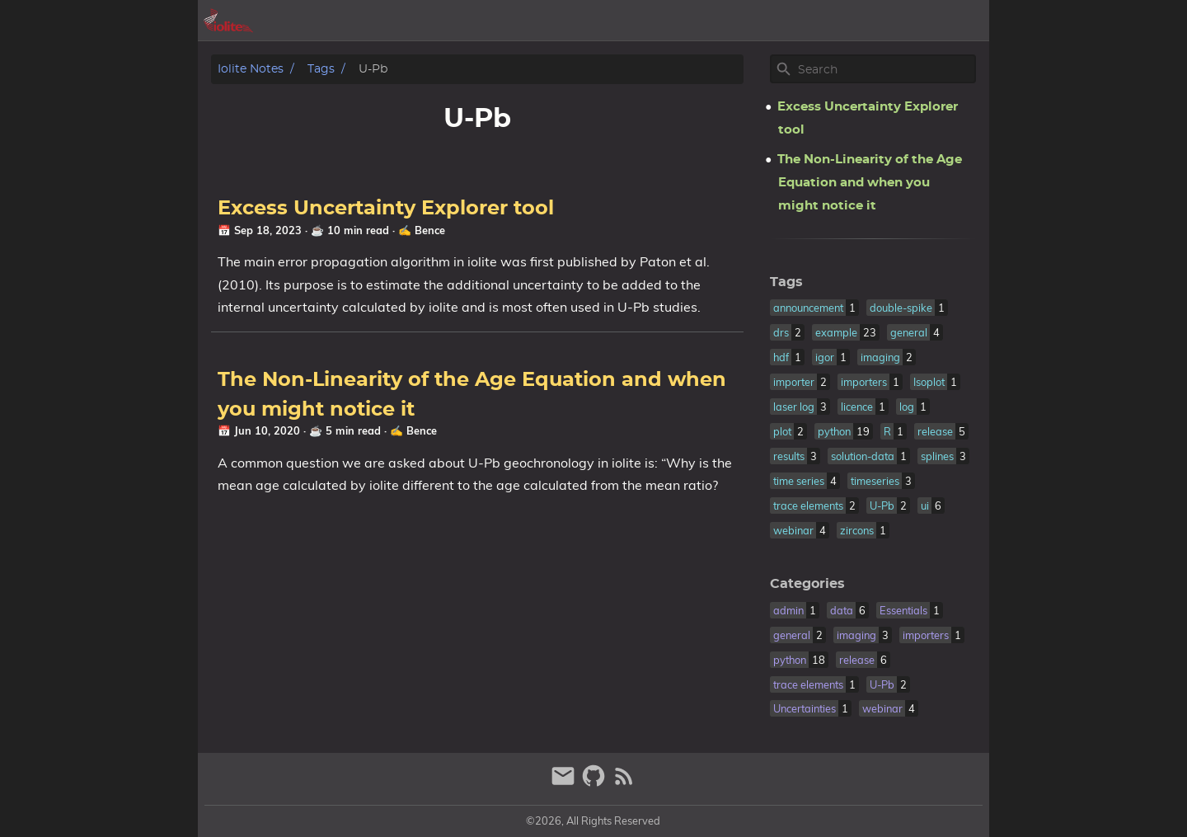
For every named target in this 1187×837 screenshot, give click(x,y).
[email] (565, 783)
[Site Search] (885, 69)
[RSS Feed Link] (624, 783)
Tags (321, 69)
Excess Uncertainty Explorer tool (386, 209)
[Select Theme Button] (729, 20)
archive (782, 20)
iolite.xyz (903, 20)
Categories (807, 583)
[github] (595, 783)
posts (840, 20)
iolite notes (251, 69)
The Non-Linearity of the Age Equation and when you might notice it (869, 182)
